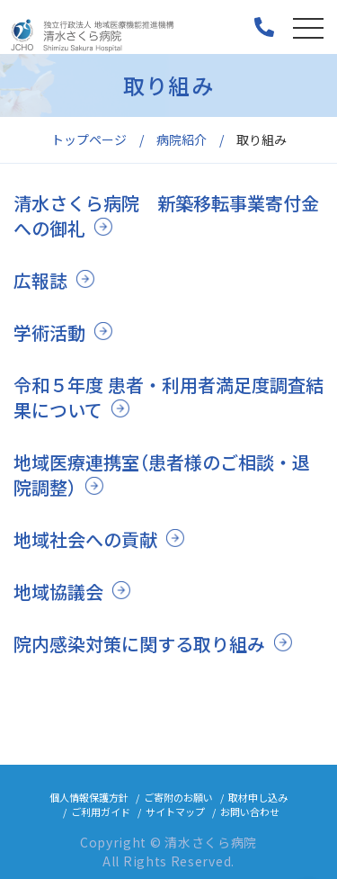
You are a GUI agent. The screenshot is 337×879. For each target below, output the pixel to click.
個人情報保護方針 (89, 797)
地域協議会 (58, 592)
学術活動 (49, 332)
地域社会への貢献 (85, 539)
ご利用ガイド (100, 811)
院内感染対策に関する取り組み (139, 644)
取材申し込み (258, 797)
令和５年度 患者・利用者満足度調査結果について (168, 397)
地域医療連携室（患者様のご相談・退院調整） (161, 474)
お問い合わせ (249, 811)
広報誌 (40, 280)
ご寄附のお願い (178, 797)
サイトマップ (175, 811)
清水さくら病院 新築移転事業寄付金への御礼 (166, 215)
